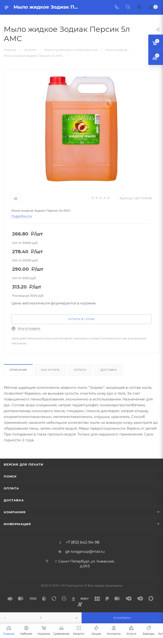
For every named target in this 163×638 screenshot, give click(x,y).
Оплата (80, 369)
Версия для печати (23, 464)
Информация (17, 524)
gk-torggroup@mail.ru (85, 551)
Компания (14, 512)
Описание (18, 369)
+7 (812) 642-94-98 (82, 542)
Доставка (109, 369)
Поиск (10, 476)
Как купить (50, 369)
